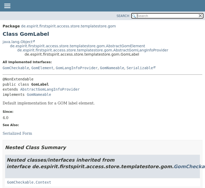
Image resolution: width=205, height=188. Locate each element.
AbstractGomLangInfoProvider (50, 89)
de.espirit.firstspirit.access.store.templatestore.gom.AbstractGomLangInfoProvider (92, 50)
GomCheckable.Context (29, 182)
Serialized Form (17, 133)
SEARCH (123, 16)
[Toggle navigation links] (7, 6)
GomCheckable (16, 68)
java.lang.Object (17, 42)
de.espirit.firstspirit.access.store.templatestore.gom (68, 26)
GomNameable (112, 68)
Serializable (140, 68)
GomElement (42, 68)
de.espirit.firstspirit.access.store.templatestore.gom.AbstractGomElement (77, 46)
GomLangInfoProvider (77, 68)
